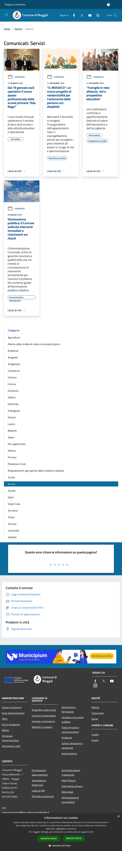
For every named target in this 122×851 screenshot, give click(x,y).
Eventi (95, 740)
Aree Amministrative (13, 713)
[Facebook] (73, 15)
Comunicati (16, 76)
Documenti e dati (11, 746)
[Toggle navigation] (6, 15)
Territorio (13, 510)
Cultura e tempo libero (44, 715)
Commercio (14, 371)
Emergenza (14, 411)
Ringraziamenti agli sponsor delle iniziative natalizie (36, 471)
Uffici (4, 719)
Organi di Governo (11, 707)
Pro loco (12, 457)
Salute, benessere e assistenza (72, 745)
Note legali (67, 792)
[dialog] (61, 832)
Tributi (11, 517)
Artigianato (14, 364)
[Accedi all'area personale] (108, 4)
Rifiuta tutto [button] (73, 838)
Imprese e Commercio (43, 721)
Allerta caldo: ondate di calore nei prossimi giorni (34, 344)
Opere (11, 437)
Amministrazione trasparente (71, 772)
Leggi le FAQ (38, 790)
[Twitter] (81, 15)
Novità (18, 29)
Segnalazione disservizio (39, 783)
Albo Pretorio (69, 780)
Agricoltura (14, 337)
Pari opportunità (16, 444)
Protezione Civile (17, 464)
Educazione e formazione (69, 709)
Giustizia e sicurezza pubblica (73, 719)
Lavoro (11, 424)
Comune (12, 377)
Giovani (12, 417)
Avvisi (95, 719)
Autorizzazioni (69, 753)
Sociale (11, 490)
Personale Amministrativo (10, 738)
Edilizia (11, 397)
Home (7, 29)
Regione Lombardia (15, 4)
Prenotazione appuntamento (40, 772)
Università (13, 530)
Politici (5, 730)
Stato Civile (14, 504)
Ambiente (13, 351)
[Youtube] (88, 15)
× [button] (118, 816)
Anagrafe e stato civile (44, 710)
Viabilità (12, 537)
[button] (61, 845)
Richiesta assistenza (43, 796)
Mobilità (12, 431)
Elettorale (13, 404)
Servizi (11, 484)
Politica (12, 451)
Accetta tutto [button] (49, 838)
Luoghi (95, 734)
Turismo (12, 524)
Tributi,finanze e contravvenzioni (70, 730)
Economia (13, 391)
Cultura (12, 384)
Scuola (11, 477)
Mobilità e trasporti (42, 727)
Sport (11, 497)
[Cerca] (115, 15)
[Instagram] (96, 15)
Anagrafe (13, 357)
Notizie (95, 707)
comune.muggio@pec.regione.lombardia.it (25, 812)
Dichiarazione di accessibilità (70, 800)
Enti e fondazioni (11, 724)
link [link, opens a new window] (91, 832)
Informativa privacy (72, 786)
